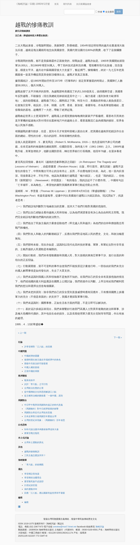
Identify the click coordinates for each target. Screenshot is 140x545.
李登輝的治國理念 (32, 477)
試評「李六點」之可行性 (36, 384)
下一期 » (118, 337)
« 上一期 (22, 333)
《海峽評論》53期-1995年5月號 (32, 4)
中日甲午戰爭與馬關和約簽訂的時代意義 (43, 405)
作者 (98, 12)
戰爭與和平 (29, 380)
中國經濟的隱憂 (31, 356)
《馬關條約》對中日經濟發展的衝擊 (41, 408)
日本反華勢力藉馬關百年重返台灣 (40, 416)
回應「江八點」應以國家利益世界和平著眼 (44, 493)
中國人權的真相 (31, 367)
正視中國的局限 (31, 371)
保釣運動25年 (30, 489)
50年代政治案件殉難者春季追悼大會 (41, 429)
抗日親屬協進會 (83, 4)
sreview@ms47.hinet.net (64, 526)
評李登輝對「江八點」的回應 (38, 346)
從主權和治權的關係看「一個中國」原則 (43, 395)
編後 (26, 502)
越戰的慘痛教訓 (31, 451)
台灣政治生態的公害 (34, 388)
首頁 (56, 4)
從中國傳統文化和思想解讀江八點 (40, 392)
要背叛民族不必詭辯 (34, 481)
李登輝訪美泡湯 (31, 474)
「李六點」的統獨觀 (34, 464)
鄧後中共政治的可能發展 (36, 363)
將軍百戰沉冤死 (31, 433)
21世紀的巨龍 (30, 485)
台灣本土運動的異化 (34, 442)
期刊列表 (67, 4)
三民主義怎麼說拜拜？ (35, 455)
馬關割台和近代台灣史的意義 (38, 412)
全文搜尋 (108, 12)
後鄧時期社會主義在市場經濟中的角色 (42, 359)
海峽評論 (99, 526)
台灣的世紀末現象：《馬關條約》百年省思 (44, 420)
